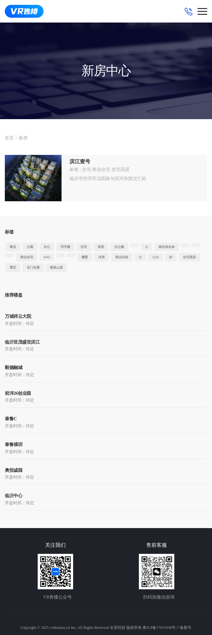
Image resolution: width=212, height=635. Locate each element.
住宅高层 (120, 169)
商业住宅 (101, 169)
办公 (46, 247)
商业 (13, 247)
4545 (46, 257)
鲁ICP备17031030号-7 (161, 627)
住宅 (86, 169)
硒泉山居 (56, 267)
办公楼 (119, 247)
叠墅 (85, 257)
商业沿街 (121, 257)
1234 (155, 257)
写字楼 (65, 247)
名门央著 (33, 267)
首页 (9, 138)
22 (140, 257)
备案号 (185, 627)
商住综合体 (167, 247)
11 (146, 247)
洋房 (101, 257)
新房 (23, 138)
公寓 (30, 247)
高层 (101, 247)
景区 (13, 267)
